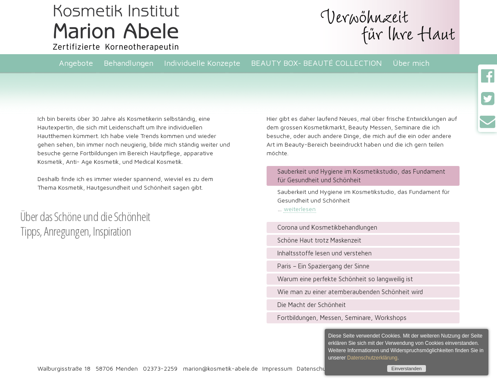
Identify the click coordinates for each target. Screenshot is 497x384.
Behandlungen (128, 63)
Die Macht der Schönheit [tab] (311, 304)
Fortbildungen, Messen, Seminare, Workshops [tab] (342, 317)
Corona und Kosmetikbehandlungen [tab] (327, 227)
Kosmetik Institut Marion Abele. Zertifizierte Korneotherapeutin (118, 3)
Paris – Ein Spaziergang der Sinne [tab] (323, 266)
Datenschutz (314, 368)
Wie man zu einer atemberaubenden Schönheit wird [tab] (350, 291)
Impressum (277, 368)
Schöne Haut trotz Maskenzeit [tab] (319, 240)
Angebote (76, 63)
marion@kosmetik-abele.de (220, 368)
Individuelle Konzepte (202, 63)
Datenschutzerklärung (372, 358)
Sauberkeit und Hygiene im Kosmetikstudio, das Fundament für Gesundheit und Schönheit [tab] (361, 176)
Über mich (411, 63)
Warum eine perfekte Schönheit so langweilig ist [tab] (345, 279)
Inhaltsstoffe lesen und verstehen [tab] (324, 253)
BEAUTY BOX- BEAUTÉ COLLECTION (316, 63)
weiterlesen (300, 208)
